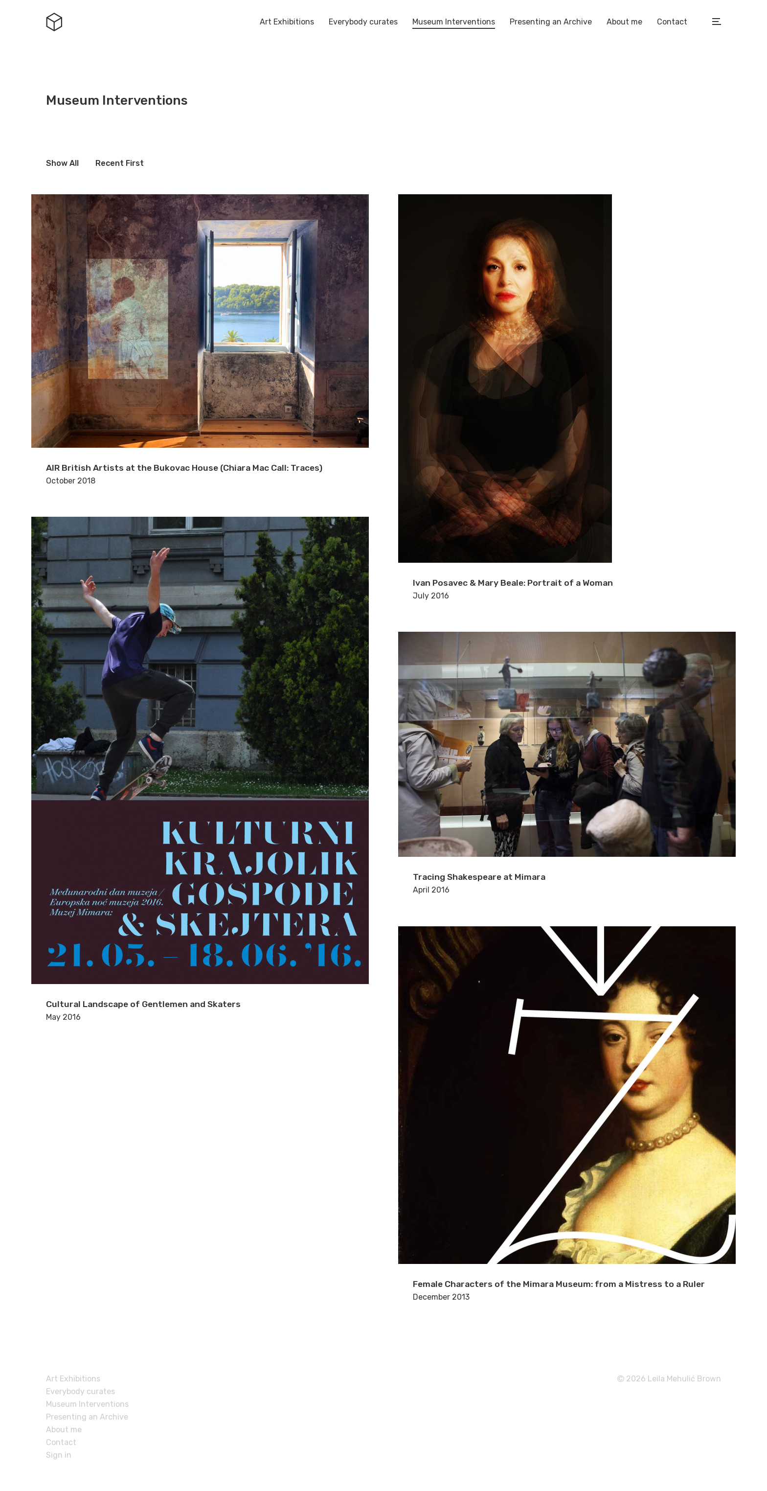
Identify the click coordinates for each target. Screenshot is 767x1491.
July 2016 (567, 397)
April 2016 (567, 763)
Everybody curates (363, 21)
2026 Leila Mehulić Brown (669, 1378)
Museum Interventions (453, 21)
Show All (62, 163)
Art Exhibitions (287, 21)
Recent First (119, 163)
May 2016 (200, 769)
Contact (672, 21)
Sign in (58, 1455)
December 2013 (567, 1114)
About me (624, 21)
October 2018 (200, 340)
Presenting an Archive (551, 21)
